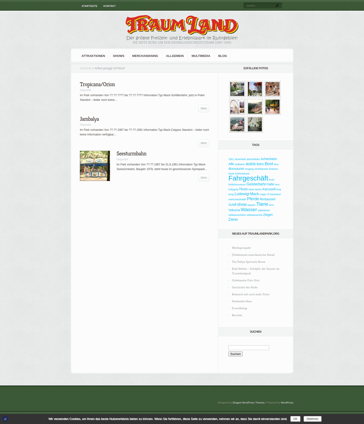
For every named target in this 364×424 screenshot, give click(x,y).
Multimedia (201, 56)
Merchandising (145, 56)
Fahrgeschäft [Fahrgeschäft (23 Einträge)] (248, 178)
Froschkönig (239, 308)
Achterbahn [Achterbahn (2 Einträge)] (269, 159)
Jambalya (89, 118)
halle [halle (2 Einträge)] (270, 184)
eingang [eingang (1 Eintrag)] (249, 169)
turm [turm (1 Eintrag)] (271, 205)
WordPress (287, 402)
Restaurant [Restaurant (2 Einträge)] (267, 199)
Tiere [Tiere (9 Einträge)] (262, 204)
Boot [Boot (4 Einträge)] (269, 163)
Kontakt (110, 6)
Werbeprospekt (241, 248)
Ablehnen (312, 419)
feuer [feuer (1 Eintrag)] (272, 179)
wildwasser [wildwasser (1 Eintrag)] (264, 210)
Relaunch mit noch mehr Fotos (250, 294)
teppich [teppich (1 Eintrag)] (251, 205)
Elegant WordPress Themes (249, 402)
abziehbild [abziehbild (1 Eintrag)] (240, 159)
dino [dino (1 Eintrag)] (276, 164)
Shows (118, 56)
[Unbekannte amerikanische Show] (253, 255)
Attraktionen (93, 56)
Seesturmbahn (131, 153)
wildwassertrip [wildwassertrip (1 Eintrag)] (254, 215)
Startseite (90, 6)
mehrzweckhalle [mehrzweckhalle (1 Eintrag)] (237, 199)
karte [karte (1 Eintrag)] (251, 189)
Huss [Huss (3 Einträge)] (243, 189)
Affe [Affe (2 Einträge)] (231, 164)
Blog (222, 56)
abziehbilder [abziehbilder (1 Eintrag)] (253, 159)
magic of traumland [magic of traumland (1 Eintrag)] (270, 194)
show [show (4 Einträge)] (242, 204)
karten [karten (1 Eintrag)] (258, 189)
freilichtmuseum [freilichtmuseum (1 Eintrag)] (237, 184)
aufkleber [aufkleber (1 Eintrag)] (240, 164)
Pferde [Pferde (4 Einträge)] (253, 199)
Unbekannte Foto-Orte (246, 280)
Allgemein (175, 56)
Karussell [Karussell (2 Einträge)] (269, 189)
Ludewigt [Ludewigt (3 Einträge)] (241, 194)
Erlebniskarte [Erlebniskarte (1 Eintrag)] (242, 173)
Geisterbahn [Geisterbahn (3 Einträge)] (256, 184)
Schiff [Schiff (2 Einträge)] (232, 205)
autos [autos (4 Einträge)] (251, 163)
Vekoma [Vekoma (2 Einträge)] (234, 210)
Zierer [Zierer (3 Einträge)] (233, 219)
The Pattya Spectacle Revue (248, 262)
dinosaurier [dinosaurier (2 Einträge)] (236, 169)
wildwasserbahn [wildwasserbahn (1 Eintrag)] (237, 215)
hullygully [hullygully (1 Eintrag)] (233, 189)
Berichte (237, 315)
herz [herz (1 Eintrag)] (277, 184)
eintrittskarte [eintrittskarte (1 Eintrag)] (261, 169)
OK (295, 419)
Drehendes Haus (242, 301)
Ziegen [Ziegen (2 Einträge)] (268, 215)
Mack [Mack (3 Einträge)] (254, 194)
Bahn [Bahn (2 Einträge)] (260, 164)
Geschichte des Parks (245, 287)
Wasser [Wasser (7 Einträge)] (249, 209)
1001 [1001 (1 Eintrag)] (231, 159)
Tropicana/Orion (97, 84)
